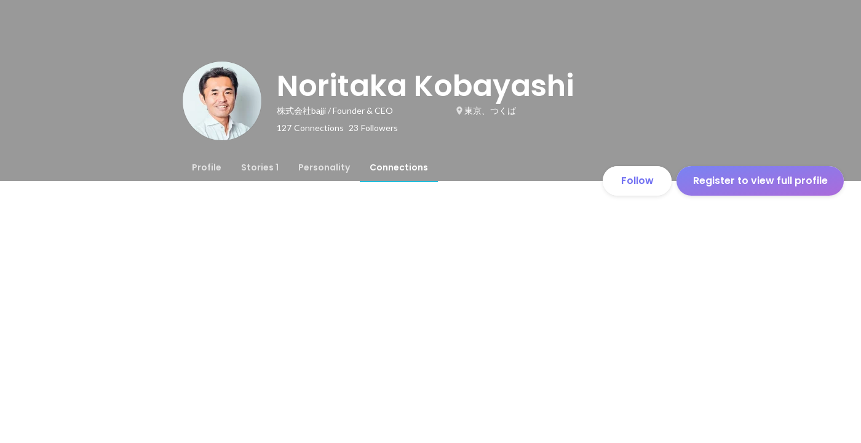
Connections (399, 167)
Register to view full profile (760, 181)
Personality (324, 167)
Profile (206, 167)
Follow (637, 181)
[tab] (206, 167)
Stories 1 (260, 167)
